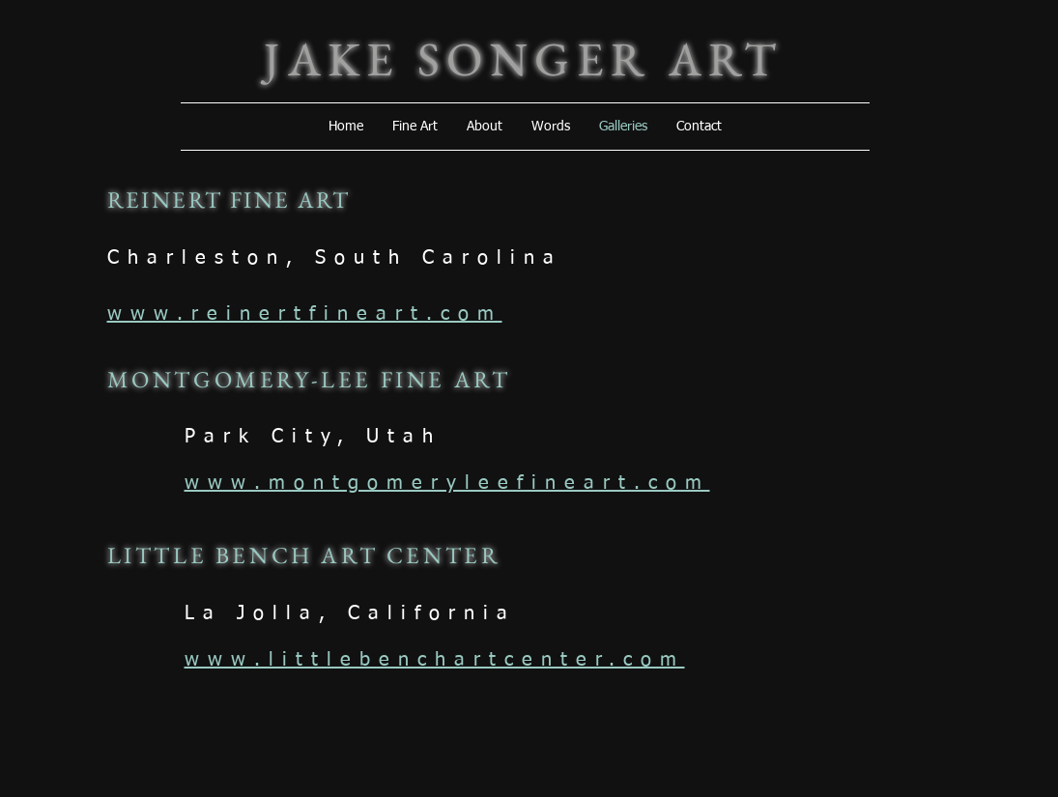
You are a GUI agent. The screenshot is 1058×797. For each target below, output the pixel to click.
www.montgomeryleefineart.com (447, 483)
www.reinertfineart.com (304, 314)
